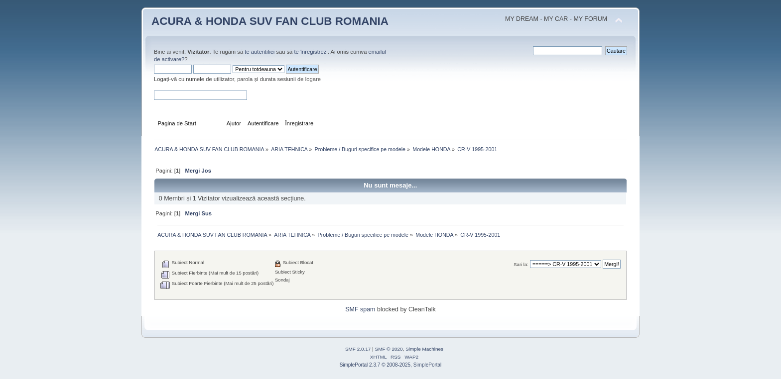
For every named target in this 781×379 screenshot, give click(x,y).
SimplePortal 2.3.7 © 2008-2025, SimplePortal (391, 365)
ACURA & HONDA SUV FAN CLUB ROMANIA (270, 21)
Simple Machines (424, 349)
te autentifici (259, 52)
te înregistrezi (310, 52)
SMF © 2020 (389, 349)
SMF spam (360, 309)
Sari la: (521, 264)
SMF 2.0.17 (358, 349)
